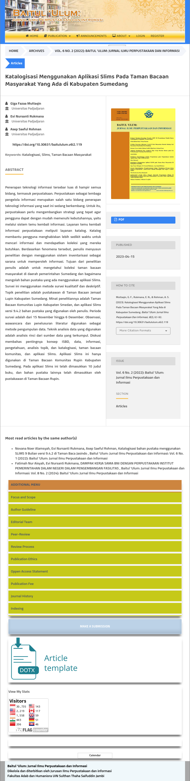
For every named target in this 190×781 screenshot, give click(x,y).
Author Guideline (23, 509)
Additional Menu (25, 485)
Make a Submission (95, 626)
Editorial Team (21, 522)
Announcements (91, 36)
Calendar (95, 755)
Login (140, 36)
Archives (36, 51)
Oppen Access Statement (29, 571)
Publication (56, 36)
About (120, 36)
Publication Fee (22, 584)
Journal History (22, 596)
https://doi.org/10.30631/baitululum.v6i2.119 (47, 144)
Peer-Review (20, 534)
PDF (121, 220)
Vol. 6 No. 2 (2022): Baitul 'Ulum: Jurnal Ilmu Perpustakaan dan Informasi (117, 51)
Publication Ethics (24, 559)
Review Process (22, 547)
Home (32, 36)
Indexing (17, 608)
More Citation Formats (135, 331)
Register (157, 36)
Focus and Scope (23, 497)
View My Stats (19, 691)
